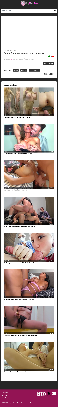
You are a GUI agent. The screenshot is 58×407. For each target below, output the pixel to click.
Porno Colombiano (34, 70)
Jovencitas (24, 70)
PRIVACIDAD (5, 394)
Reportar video (48, 63)
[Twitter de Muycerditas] (49, 393)
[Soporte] (54, 393)
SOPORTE (4, 397)
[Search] (29, 11)
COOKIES (4, 395)
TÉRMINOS (5, 392)
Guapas (16, 70)
